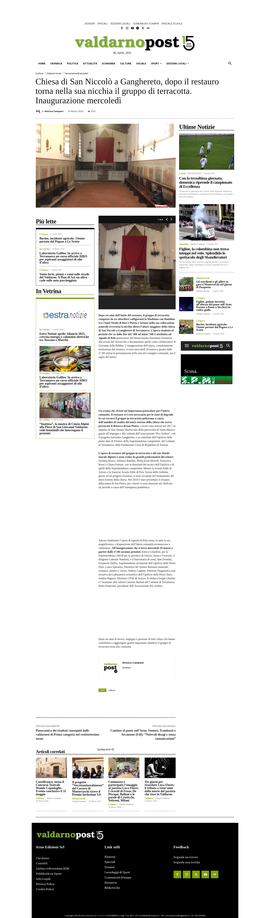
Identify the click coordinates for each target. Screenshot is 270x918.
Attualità (183, 244)
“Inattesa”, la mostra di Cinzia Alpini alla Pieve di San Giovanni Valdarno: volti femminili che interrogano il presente (64, 428)
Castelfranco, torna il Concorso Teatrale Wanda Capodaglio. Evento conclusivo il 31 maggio (51, 788)
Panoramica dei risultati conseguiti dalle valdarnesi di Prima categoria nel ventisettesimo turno (67, 734)
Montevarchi (78, 799)
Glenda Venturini (79, 801)
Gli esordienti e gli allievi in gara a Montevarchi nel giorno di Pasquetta (214, 284)
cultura (111, 690)
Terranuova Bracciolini (76, 73)
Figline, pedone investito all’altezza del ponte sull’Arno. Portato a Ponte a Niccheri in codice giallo (214, 305)
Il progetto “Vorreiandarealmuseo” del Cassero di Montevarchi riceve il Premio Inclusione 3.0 (88, 788)
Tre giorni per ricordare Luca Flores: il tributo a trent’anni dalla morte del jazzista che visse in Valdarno (160, 788)
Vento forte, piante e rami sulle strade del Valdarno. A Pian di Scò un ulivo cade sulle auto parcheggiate (64, 277)
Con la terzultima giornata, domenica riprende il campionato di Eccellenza (205, 182)
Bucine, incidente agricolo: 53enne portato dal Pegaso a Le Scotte (62, 240)
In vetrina (44, 249)
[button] (230, 63)
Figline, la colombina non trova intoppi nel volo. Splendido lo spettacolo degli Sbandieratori (204, 253)
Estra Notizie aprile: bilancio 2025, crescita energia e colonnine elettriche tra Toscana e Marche (64, 337)
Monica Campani (54, 111)
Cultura (39, 73)
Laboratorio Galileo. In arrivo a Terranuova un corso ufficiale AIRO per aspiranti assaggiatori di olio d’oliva (63, 257)
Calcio (182, 173)
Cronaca (43, 234)
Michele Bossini (194, 173)
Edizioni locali (54, 73)
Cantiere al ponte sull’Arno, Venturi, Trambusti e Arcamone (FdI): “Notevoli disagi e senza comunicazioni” (143, 734)
